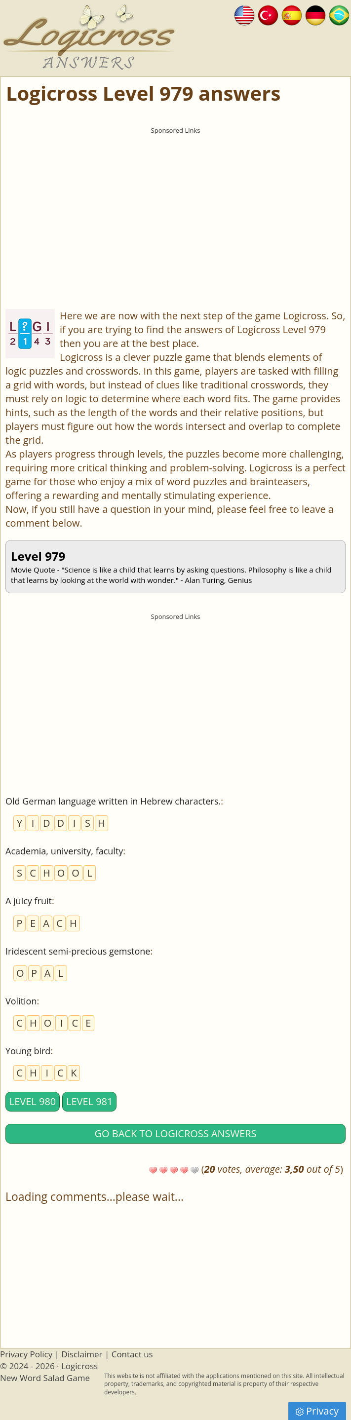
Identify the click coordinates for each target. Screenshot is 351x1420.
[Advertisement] (175, 208)
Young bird (27, 1051)
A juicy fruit (28, 901)
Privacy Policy (26, 1354)
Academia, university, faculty (64, 851)
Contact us (132, 1354)
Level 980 (32, 1101)
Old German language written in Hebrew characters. (113, 801)
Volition (21, 1001)
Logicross (79, 1366)
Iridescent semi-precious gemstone (77, 951)
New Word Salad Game (45, 1377)
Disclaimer (81, 1354)
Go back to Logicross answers (176, 1133)
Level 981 (89, 1101)
